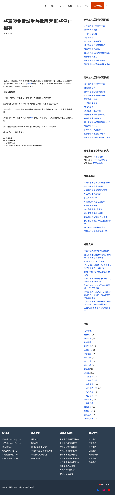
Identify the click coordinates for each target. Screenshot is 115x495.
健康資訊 (88, 334)
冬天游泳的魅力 (90, 198)
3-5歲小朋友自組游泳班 (94, 261)
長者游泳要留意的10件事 (94, 60)
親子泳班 (89, 395)
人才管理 (88, 331)
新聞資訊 (88, 350)
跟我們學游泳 (89, 88)
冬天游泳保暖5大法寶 (93, 209)
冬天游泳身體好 (90, 205)
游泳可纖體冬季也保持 (93, 213)
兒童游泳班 (98, 163)
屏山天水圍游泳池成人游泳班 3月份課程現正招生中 (24, 145)
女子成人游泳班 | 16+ (11, 443)
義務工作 (88, 414)
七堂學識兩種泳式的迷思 (94, 95)
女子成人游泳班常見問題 (94, 26)
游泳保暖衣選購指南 (68, 447)
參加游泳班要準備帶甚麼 (41, 451)
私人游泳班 (7, 447)
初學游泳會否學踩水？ (93, 49)
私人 (87, 5)
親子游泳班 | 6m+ (10, 458)
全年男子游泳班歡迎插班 (94, 91)
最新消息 (92, 443)
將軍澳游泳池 (10, 141)
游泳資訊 (88, 399)
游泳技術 (88, 361)
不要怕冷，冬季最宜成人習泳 (96, 231)
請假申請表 (36, 458)
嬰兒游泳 (89, 403)
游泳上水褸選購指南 (68, 454)
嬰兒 (79, 5)
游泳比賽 (88, 365)
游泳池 (87, 369)
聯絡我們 (92, 462)
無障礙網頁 (93, 454)
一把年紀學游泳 (90, 33)
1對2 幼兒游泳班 (100, 160)
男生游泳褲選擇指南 (68, 443)
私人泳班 (89, 392)
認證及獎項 (88, 418)
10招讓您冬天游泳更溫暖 (94, 201)
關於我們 (92, 439)
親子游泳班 (98, 157)
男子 (53, 5)
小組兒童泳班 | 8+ (10, 454)
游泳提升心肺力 (11, 143)
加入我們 (92, 447)
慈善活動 (88, 338)
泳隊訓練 (88, 357)
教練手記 (88, 346)
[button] (107, 5)
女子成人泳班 (91, 380)
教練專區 (88, 342)
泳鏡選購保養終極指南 (69, 458)
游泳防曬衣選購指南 (68, 451)
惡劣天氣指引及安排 (39, 447)
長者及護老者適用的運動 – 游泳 (97, 64)
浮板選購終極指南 (67, 466)
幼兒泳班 (9, 138)
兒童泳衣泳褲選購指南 (69, 439)
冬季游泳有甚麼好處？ (93, 130)
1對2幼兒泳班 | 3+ (10, 451)
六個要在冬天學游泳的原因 (95, 190)
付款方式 (35, 439)
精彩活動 (88, 407)
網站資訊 (88, 411)
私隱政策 (92, 451)
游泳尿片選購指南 (67, 470)
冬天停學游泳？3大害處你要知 (97, 182)
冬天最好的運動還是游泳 (94, 227)
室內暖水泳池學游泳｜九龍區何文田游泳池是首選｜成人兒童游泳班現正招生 (97, 295)
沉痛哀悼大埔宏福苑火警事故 (96, 251)
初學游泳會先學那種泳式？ (95, 45)
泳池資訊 (35, 443)
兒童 (70, 5)
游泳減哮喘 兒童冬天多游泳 (95, 217)
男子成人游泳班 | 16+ (11, 439)
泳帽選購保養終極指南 (69, 462)
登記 (30, 83)
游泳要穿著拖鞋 (66, 473)
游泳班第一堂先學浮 (92, 41)
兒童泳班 (89, 376)
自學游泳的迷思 (90, 56)
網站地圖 (92, 458)
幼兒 (62, 5)
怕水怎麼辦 (88, 37)
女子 (44, 5)
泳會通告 (88, 353)
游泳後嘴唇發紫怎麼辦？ (94, 186)
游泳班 (87, 373)
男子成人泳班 (91, 388)
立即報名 (98, 5)
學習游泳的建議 (90, 30)
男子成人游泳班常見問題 (94, 84)
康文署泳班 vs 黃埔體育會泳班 (97, 53)
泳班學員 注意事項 (39, 454)
